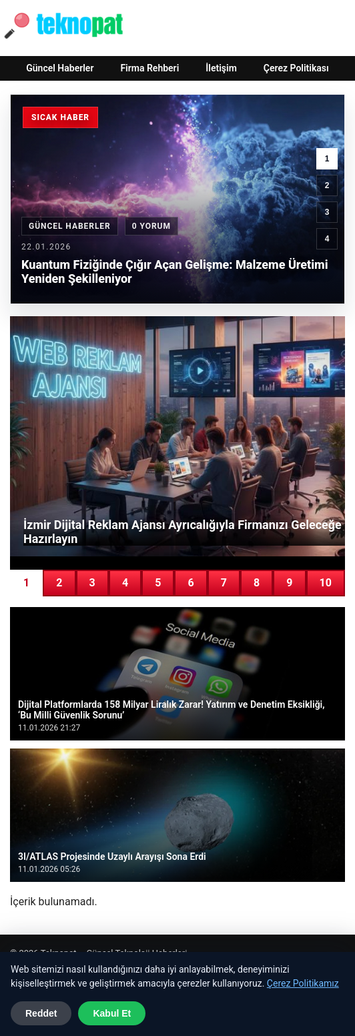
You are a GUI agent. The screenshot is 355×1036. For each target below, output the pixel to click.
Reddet (41, 1013)
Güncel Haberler (59, 68)
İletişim (221, 68)
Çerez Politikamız (303, 983)
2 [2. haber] (327, 185)
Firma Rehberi (149, 68)
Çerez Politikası (296, 68)
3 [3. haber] (327, 212)
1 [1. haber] (327, 158)
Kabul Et (112, 1013)
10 (326, 582)
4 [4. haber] (327, 238)
